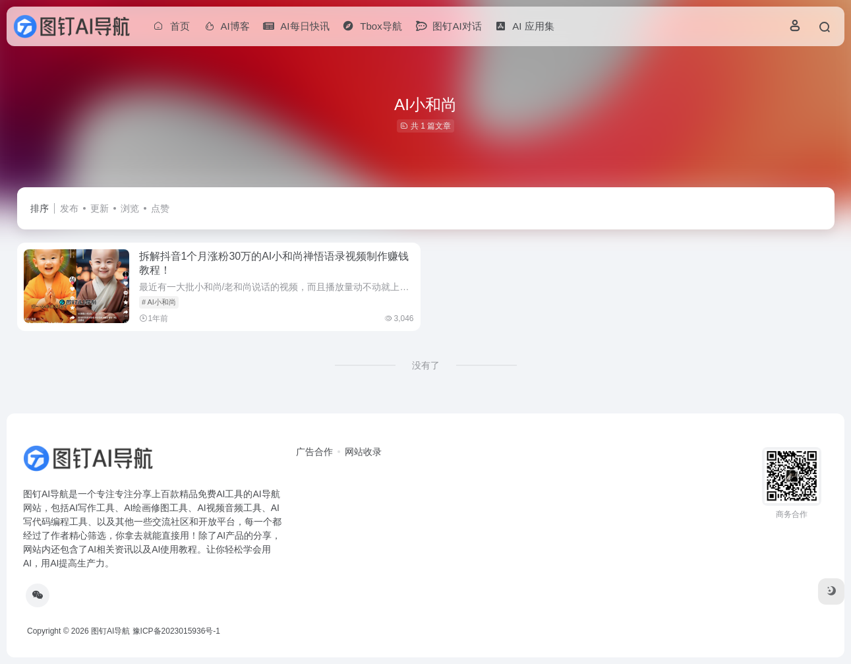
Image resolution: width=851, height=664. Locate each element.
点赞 (160, 208)
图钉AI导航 (110, 631)
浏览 (130, 208)
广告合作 (314, 451)
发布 (69, 208)
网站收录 (363, 451)
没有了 (426, 365)
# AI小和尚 (159, 302)
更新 (99, 208)
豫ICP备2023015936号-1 (176, 631)
